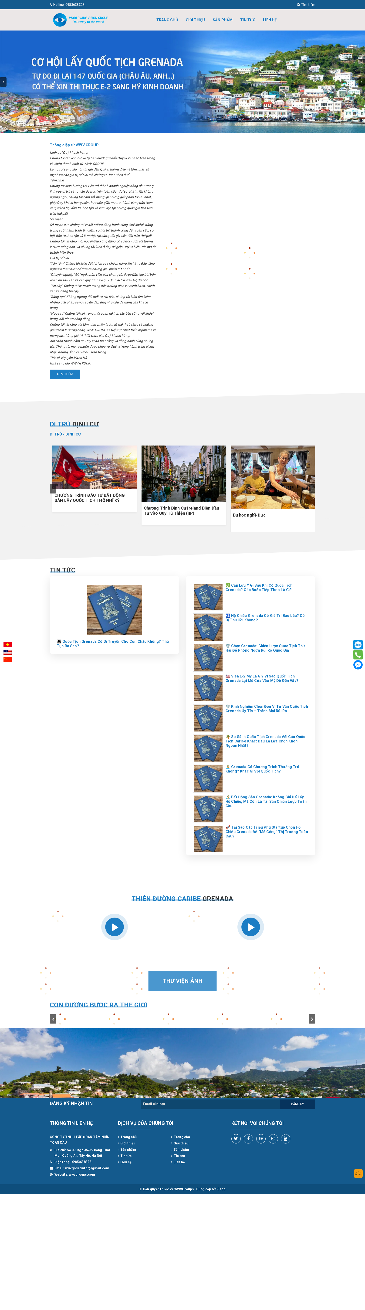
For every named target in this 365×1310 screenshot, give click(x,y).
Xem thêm (65, 374)
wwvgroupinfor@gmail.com (87, 1168)
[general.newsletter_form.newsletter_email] (210, 1104)
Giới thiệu (195, 20)
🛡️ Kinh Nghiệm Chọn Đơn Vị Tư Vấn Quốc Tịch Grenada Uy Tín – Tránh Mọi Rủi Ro (267, 708)
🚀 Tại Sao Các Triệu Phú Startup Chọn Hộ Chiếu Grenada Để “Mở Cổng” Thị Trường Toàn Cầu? (267, 831)
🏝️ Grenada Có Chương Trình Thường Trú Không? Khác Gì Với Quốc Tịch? (262, 769)
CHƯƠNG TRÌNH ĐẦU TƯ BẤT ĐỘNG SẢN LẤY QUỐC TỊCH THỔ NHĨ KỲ (89, 498)
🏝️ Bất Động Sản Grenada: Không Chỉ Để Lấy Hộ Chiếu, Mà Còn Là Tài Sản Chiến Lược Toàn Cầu (266, 801)
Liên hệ (270, 20)
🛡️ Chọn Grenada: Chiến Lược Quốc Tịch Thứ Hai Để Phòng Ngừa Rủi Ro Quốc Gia (265, 648)
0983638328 (67, 5)
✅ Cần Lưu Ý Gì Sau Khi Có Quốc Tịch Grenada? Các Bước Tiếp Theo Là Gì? (259, 587)
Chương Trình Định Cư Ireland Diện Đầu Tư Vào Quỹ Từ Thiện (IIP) (181, 511)
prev (3, 82)
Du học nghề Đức (249, 515)
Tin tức (247, 20)
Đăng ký (297, 1104)
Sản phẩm (223, 20)
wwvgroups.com (82, 1174)
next (361, 82)
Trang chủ (167, 20)
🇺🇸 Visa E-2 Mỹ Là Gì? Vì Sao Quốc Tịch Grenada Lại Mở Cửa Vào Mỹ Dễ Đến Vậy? (262, 678)
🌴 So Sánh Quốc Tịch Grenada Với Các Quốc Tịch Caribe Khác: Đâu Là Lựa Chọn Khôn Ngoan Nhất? (265, 741)
